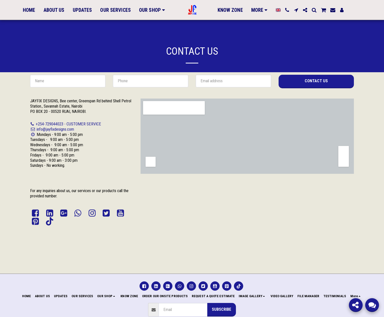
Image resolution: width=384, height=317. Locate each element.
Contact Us (316, 80)
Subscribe (221, 309)
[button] (285, 10)
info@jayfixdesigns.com (52, 129)
